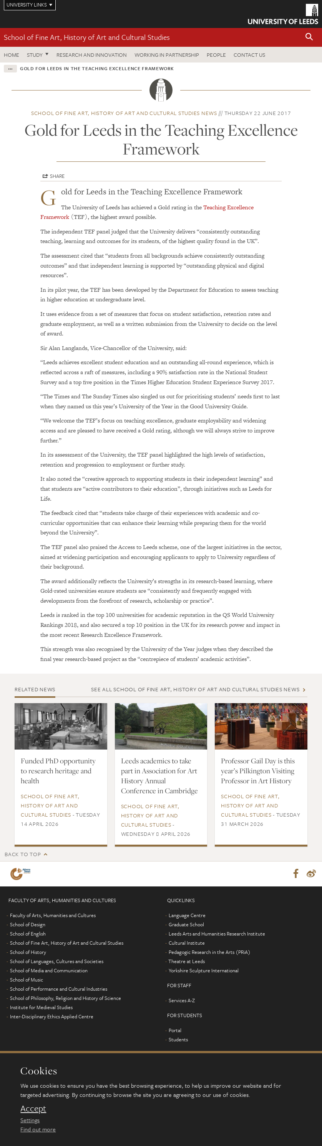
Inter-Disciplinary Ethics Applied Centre (51, 1017)
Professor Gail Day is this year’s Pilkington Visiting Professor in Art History (258, 771)
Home (11, 55)
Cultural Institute (187, 943)
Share (57, 176)
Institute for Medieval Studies (41, 1007)
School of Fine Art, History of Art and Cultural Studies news (124, 113)
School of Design (27, 925)
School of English (28, 934)
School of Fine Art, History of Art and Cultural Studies (87, 37)
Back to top (23, 854)
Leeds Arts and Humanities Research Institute (217, 934)
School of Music (26, 980)
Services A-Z (182, 1001)
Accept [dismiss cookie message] (33, 1108)
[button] (309, 37)
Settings (30, 1120)
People (216, 55)
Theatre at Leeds (186, 961)
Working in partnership (166, 55)
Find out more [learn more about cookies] (38, 1129)
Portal (175, 1030)
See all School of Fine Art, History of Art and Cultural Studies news (195, 689)
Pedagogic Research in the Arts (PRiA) (210, 952)
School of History (28, 952)
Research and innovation (91, 55)
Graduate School (186, 925)
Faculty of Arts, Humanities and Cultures (53, 915)
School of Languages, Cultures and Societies (56, 961)
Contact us (249, 55)
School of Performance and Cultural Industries (58, 989)
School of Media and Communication (49, 971)
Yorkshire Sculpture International (204, 971)
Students (178, 1040)
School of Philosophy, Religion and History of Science (65, 998)
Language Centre (187, 915)
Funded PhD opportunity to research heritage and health (58, 771)
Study (35, 55)
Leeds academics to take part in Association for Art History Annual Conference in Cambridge (159, 776)
